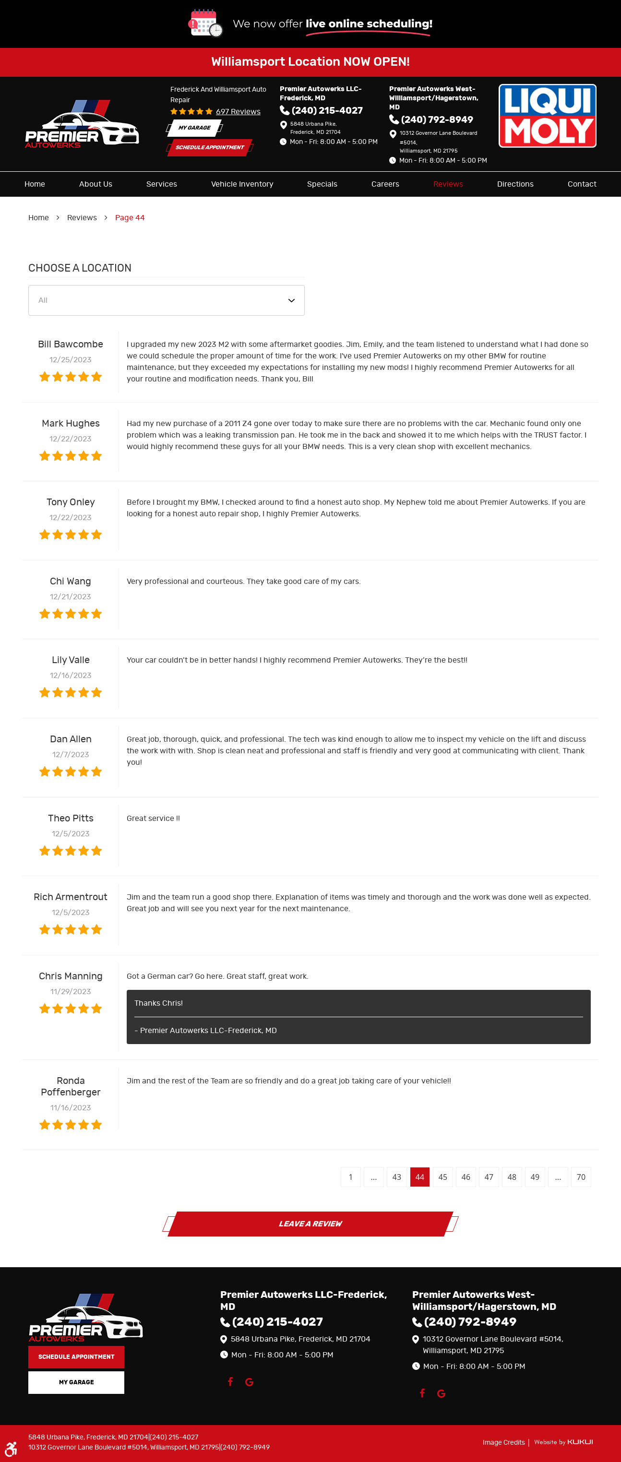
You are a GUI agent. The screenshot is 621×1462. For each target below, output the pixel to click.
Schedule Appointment (210, 147)
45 (443, 1177)
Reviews (448, 184)
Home (34, 184)
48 (512, 1177)
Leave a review (310, 1224)
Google (249, 1381)
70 (581, 1177)
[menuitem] (34, 184)
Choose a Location (79, 268)
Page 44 (130, 218)
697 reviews (238, 112)
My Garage (194, 128)
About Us (95, 184)
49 (535, 1177)
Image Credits (504, 1442)
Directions (515, 184)
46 (466, 1177)
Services (161, 184)
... (374, 1177)
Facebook (229, 1381)
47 (489, 1177)
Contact (582, 184)
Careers (385, 184)
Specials (322, 184)
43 (397, 1177)
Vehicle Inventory (242, 184)
